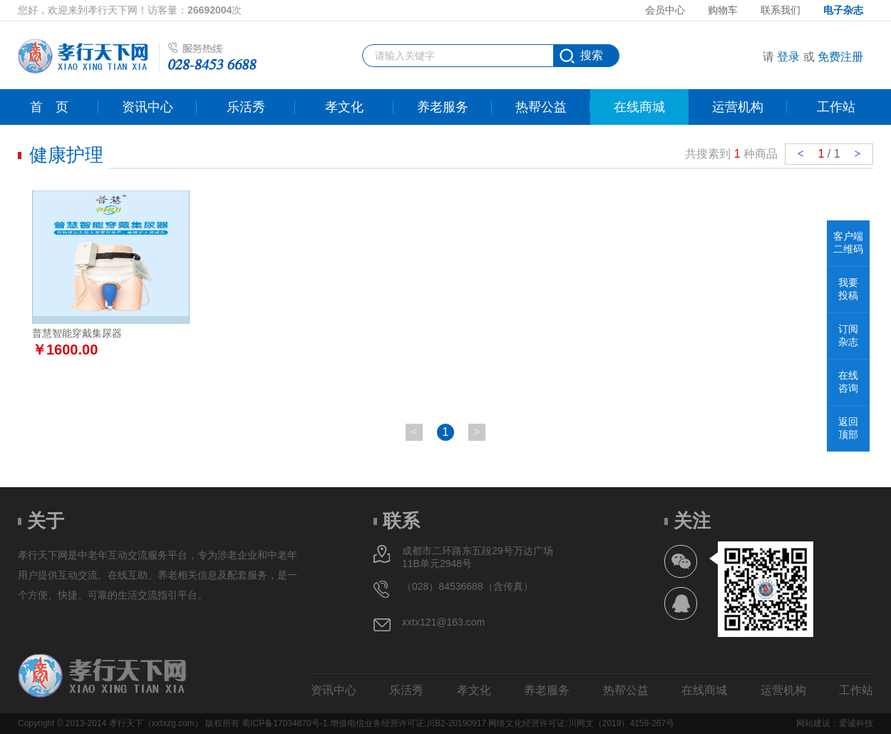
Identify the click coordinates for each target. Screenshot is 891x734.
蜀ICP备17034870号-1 (284, 723)
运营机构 (737, 107)
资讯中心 (147, 107)
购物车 (723, 10)
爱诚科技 (856, 723)
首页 (49, 107)
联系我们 (780, 10)
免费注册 (840, 57)
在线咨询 (848, 381)
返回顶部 (848, 428)
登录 (788, 57)
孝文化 (344, 107)
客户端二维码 (848, 242)
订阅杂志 (848, 335)
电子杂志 (843, 10)
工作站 (836, 107)
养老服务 (442, 107)
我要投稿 (848, 289)
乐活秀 (246, 107)
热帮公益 (541, 107)
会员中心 (665, 10)
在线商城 (639, 107)
